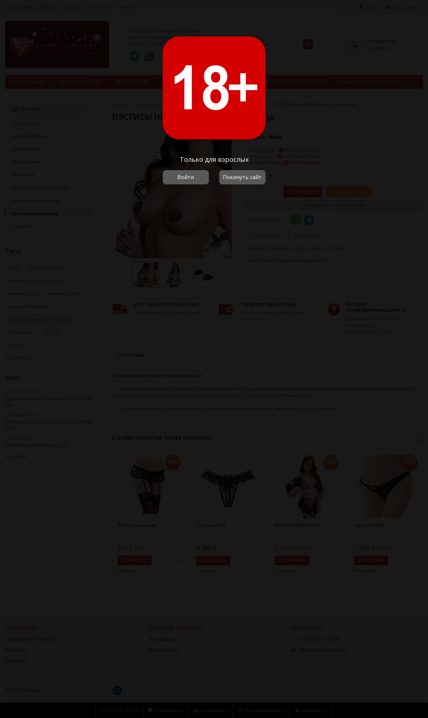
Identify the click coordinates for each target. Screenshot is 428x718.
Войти (185, 177)
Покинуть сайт (242, 177)
